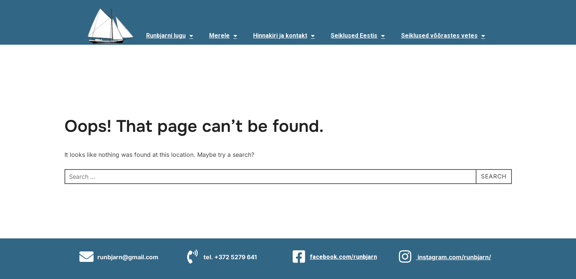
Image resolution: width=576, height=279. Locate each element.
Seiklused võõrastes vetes (443, 35)
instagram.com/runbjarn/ (453, 257)
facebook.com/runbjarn (343, 256)
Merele (223, 35)
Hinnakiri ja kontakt (284, 35)
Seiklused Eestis (358, 35)
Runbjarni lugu (169, 35)
